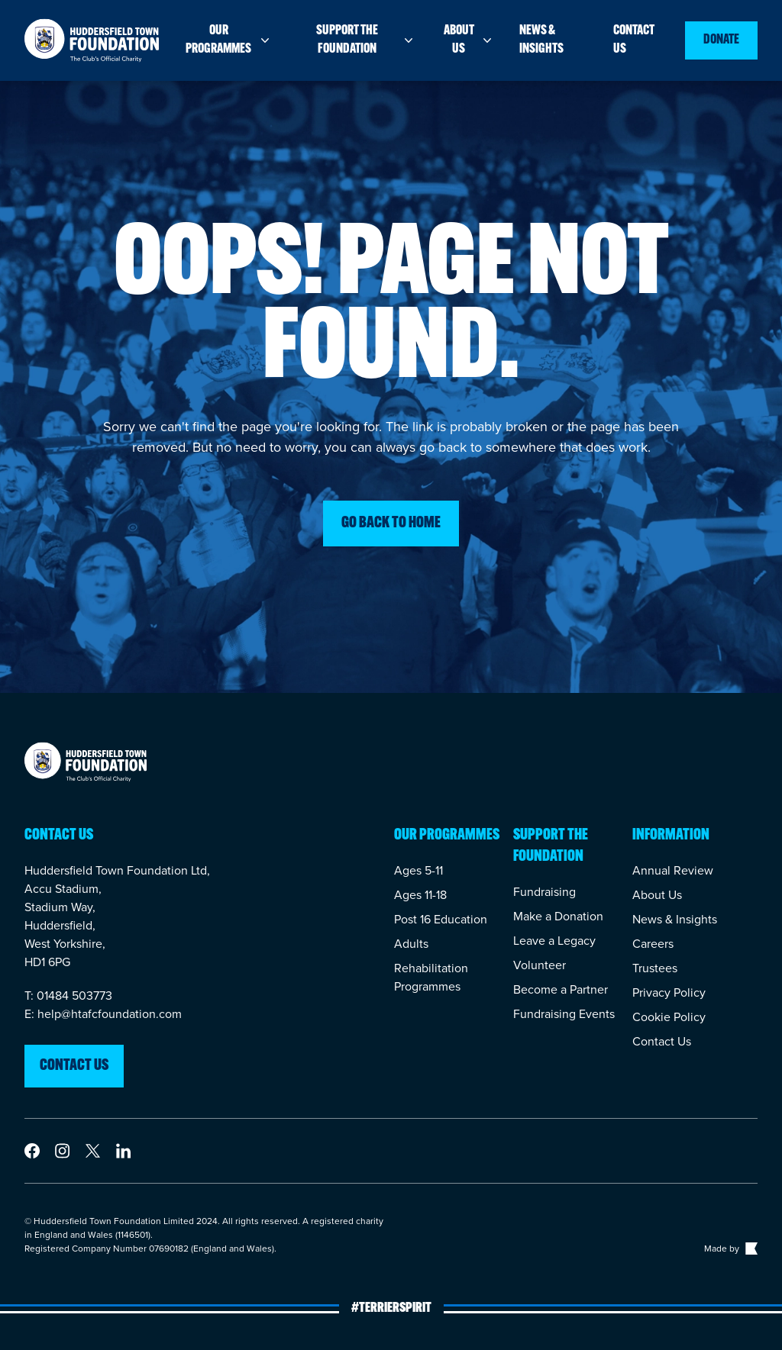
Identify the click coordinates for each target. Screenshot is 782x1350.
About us (469, 40)
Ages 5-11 (418, 870)
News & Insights (674, 919)
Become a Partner (560, 989)
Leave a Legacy (554, 940)
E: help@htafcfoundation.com (103, 1014)
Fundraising (544, 892)
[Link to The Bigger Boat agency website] (750, 1248)
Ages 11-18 (420, 895)
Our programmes (229, 40)
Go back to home (391, 523)
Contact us (633, 40)
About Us (657, 895)
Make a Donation (558, 916)
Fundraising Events (564, 1014)
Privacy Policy (669, 992)
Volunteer (539, 965)
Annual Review (672, 870)
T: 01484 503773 (68, 995)
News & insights (541, 40)
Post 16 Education (440, 919)
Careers (653, 943)
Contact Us (661, 1041)
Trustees (654, 968)
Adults (411, 943)
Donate (721, 40)
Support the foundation (366, 40)
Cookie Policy (669, 1017)
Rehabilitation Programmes (431, 977)
